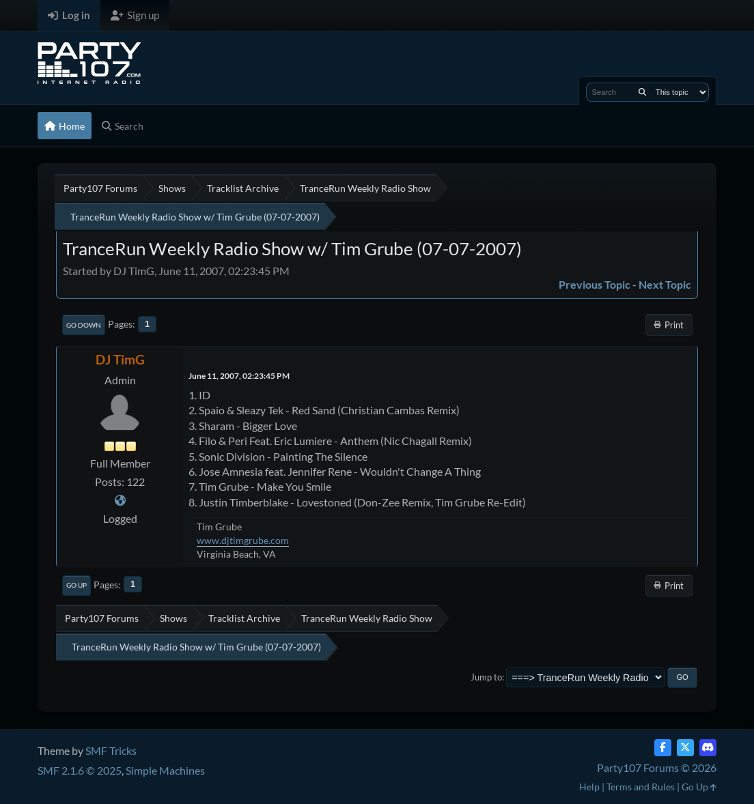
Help (589, 786)
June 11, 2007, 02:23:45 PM (239, 375)
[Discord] (707, 747)
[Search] (642, 92)
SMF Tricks (111, 750)
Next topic (665, 284)
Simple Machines (165, 770)
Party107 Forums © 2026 (656, 767)
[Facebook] (662, 747)
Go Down (83, 325)
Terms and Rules (640, 786)
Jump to (486, 677)
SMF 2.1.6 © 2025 (80, 770)
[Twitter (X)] (685, 747)
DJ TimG (120, 359)
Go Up (76, 585)
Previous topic (594, 284)
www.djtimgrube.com (243, 540)
